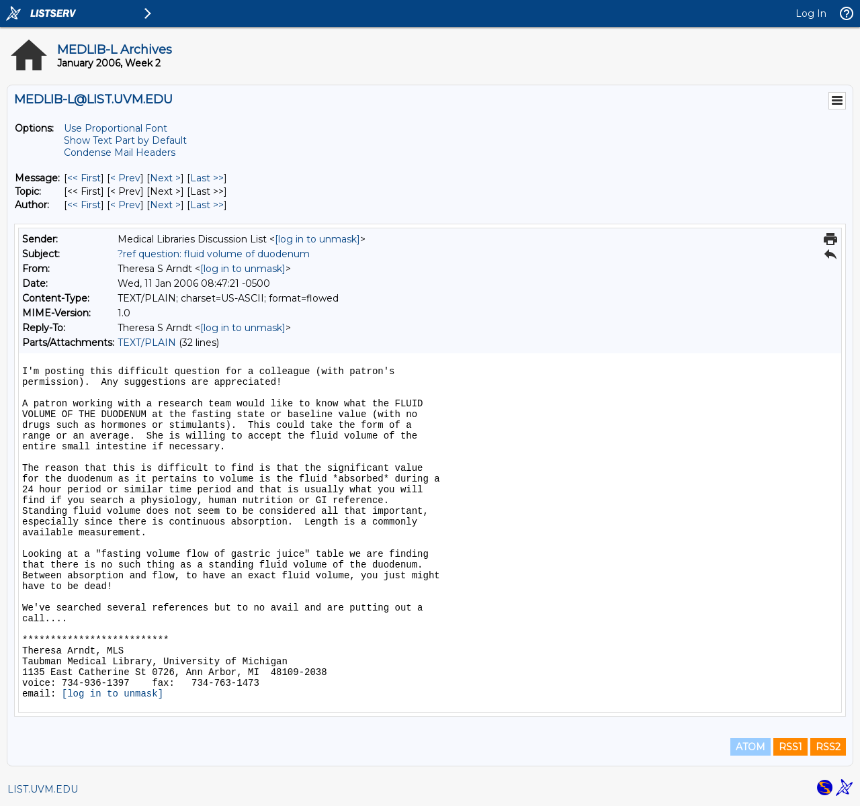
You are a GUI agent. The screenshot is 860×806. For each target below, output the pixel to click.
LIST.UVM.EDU (42, 789)
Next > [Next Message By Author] (165, 205)
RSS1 (790, 747)
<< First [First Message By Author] (84, 205)
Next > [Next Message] (165, 178)
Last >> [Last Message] (207, 178)
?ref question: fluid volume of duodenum (214, 254)
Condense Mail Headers (119, 152)
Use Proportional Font (115, 128)
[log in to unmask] (317, 239)
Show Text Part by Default (125, 140)
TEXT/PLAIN (147, 343)
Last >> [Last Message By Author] (207, 205)
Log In (811, 13)
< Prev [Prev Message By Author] (125, 205)
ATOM (750, 747)
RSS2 (828, 747)
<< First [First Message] (84, 178)
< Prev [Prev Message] (125, 178)
